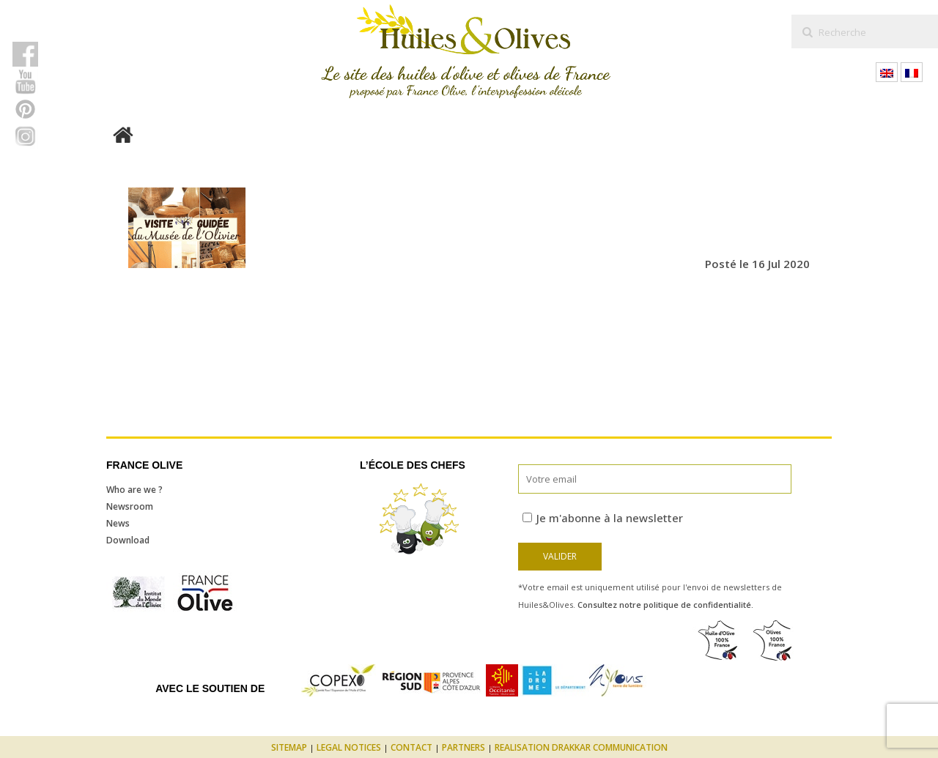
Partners (463, 747)
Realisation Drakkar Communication (581, 747)
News (118, 523)
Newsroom (129, 506)
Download (127, 540)
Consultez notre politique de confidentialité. (665, 604)
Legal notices (349, 747)
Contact (411, 747)
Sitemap (289, 747)
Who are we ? (134, 489)
